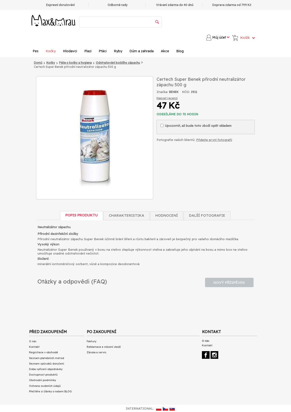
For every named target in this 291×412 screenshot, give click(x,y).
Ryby (118, 51)
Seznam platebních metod (46, 358)
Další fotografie (207, 215)
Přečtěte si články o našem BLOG (50, 391)
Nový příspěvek (229, 282)
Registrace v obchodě (43, 352)
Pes (35, 51)
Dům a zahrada (141, 51)
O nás (32, 341)
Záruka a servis (96, 352)
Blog (180, 51)
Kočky (51, 51)
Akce (165, 51)
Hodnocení (166, 215)
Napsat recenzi (167, 98)
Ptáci (103, 51)
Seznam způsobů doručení (46, 363)
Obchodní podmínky (42, 380)
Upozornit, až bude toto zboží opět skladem (195, 126)
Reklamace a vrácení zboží (104, 346)
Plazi (87, 51)
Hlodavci (70, 51)
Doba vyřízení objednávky (45, 369)
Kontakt (34, 346)
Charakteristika (126, 215)
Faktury (91, 341)
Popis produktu (81, 215)
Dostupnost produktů (43, 374)
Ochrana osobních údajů (45, 386)
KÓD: (186, 92)
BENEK (174, 92)
